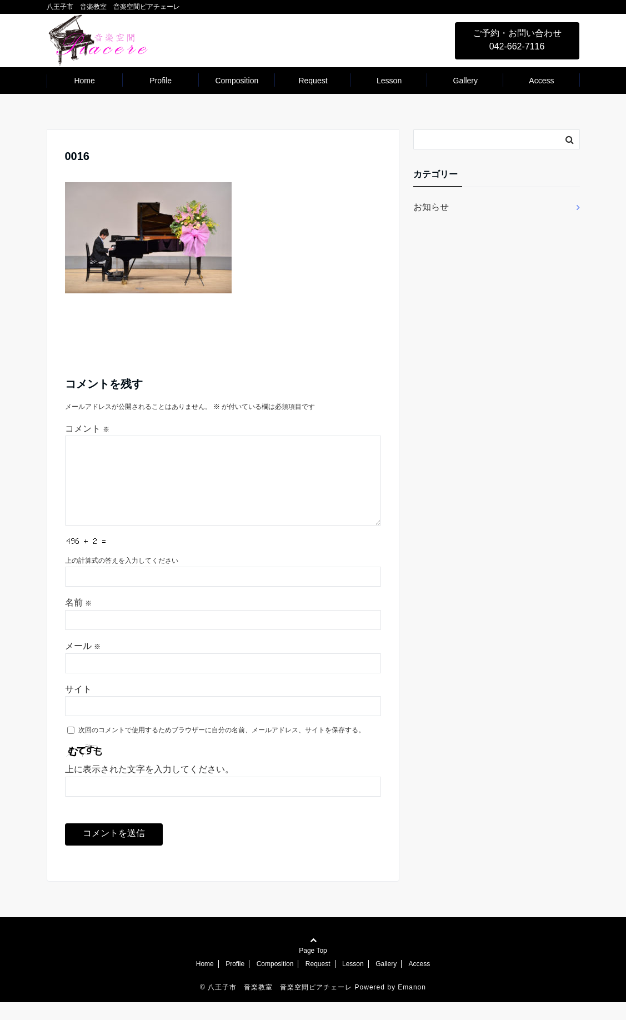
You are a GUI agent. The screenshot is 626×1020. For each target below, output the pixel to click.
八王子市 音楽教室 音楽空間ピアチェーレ (280, 1005)
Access (541, 80)
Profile (160, 80)
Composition (236, 80)
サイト (78, 707)
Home (84, 80)
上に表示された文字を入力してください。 (149, 787)
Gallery (465, 80)
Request (312, 80)
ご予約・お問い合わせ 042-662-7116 (517, 39)
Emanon (412, 1005)
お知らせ (431, 207)
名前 (78, 620)
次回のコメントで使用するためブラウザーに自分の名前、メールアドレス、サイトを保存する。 (221, 748)
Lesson (389, 80)
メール (83, 663)
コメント (87, 428)
